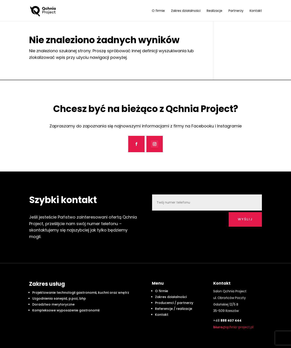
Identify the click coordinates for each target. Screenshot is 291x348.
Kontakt (256, 11)
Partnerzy (235, 11)
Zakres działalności (186, 11)
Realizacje (214, 11)
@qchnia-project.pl (233, 327)
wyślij (245, 219)
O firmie (158, 11)
